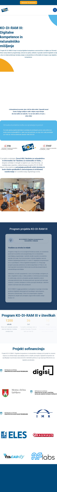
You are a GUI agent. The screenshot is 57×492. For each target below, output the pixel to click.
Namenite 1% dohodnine (29, 2)
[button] (55, 10)
